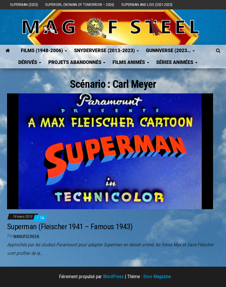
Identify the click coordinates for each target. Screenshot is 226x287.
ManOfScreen (26, 236)
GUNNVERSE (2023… (170, 50)
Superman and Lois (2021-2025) (146, 4)
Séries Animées (176, 62)
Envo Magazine (157, 276)
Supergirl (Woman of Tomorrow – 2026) (79, 4)
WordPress (113, 276)
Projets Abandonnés (76, 62)
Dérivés (29, 62)
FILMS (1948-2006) (44, 50)
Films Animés (130, 62)
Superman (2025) (24, 4)
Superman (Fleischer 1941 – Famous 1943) (70, 226)
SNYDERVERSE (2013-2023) (106, 50)
